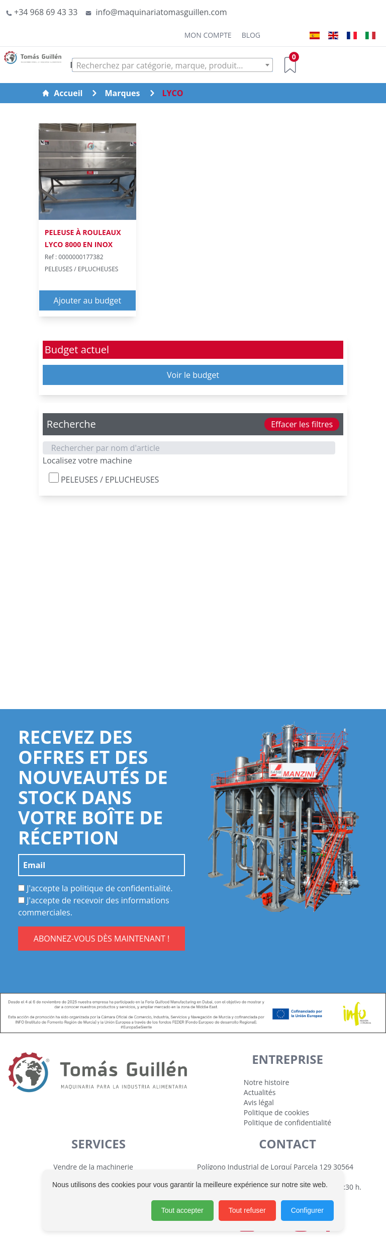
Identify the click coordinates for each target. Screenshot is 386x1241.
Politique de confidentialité (287, 1122)
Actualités (260, 1092)
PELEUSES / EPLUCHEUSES (104, 479)
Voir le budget (193, 374)
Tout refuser (247, 1210)
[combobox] (172, 65)
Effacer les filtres (302, 424)
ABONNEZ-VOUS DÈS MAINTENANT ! (101, 938)
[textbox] (172, 65)
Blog (251, 35)
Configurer (307, 1210)
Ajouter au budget (88, 300)
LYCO (172, 93)
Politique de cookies (276, 1112)
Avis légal (259, 1102)
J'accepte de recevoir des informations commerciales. (93, 906)
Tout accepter (182, 1210)
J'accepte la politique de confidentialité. (95, 888)
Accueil (62, 93)
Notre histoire (267, 1082)
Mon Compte (208, 35)
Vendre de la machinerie (93, 1167)
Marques (122, 93)
